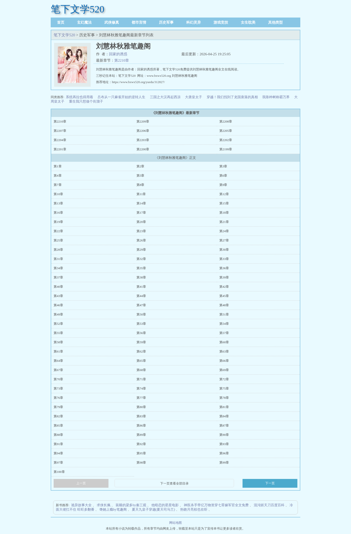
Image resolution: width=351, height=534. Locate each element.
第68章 (141, 370)
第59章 (141, 342)
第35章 (141, 268)
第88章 (58, 435)
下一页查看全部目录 (174, 483)
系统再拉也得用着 (79, 97)
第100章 (59, 472)
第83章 (141, 416)
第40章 (58, 286)
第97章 (58, 462)
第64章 (58, 360)
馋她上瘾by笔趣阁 (113, 509)
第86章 (141, 425)
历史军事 (166, 22)
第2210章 (121, 60)
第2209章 (142, 121)
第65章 (141, 360)
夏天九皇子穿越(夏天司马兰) (153, 509)
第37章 (58, 277)
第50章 (141, 314)
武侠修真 (111, 22)
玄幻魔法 (84, 22)
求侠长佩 (103, 505)
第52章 (58, 323)
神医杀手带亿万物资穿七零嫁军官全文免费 (216, 505)
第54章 (224, 323)
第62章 (141, 351)
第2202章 (225, 140)
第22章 (58, 231)
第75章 (224, 388)
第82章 (58, 416)
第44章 (141, 296)
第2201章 (60, 149)
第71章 (141, 379)
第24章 (224, 231)
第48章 (224, 305)
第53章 (141, 323)
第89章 (141, 435)
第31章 (58, 259)
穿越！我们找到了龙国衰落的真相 (232, 97)
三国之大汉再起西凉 (165, 97)
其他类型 (275, 22)
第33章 (224, 259)
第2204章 (60, 140)
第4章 (58, 175)
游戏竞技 (221, 22)
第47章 (141, 305)
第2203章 (142, 140)
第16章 (58, 212)
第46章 (58, 305)
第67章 (58, 370)
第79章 (58, 407)
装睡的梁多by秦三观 (131, 505)
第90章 (224, 435)
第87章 (224, 425)
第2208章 (225, 121)
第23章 (141, 231)
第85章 (58, 425)
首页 (60, 22)
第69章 (224, 370)
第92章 (141, 444)
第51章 (224, 314)
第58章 (58, 342)
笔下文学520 (77, 9)
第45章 (224, 296)
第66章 (224, 360)
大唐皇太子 (193, 97)
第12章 (224, 194)
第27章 (224, 240)
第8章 (140, 185)
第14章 (141, 203)
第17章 (141, 212)
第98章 (141, 462)
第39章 (224, 277)
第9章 (223, 185)
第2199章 (225, 149)
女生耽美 (248, 22)
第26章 (141, 240)
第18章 (224, 212)
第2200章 (142, 149)
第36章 (224, 268)
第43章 (58, 296)
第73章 (58, 388)
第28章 (58, 249)
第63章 (224, 351)
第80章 (141, 407)
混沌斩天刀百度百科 (269, 505)
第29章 (141, 249)
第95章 (141, 453)
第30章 (224, 249)
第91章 (58, 444)
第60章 (224, 342)
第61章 (58, 351)
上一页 (81, 483)
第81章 (224, 407)
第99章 (224, 462)
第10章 (58, 194)
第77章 (141, 398)
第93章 (224, 444)
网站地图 (175, 522)
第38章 (141, 277)
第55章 (58, 333)
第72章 (224, 379)
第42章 (224, 286)
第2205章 (225, 131)
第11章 (141, 194)
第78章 (224, 398)
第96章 (224, 453)
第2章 (140, 166)
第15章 (224, 203)
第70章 (58, 379)
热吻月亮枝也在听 (193, 509)
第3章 (223, 166)
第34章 (58, 268)
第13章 (58, 203)
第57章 (224, 333)
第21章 (224, 222)
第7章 (58, 185)
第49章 (58, 314)
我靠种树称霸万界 (276, 97)
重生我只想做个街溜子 (86, 101)
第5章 (140, 175)
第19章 (58, 222)
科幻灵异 (193, 22)
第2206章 (142, 131)
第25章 (58, 240)
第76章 (58, 398)
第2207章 (60, 131)
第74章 (141, 388)
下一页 (270, 483)
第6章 (223, 175)
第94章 (58, 453)
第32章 (141, 259)
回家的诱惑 (118, 54)
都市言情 (139, 22)
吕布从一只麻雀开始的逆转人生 (121, 97)
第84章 (224, 416)
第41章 (141, 286)
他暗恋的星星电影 (165, 505)
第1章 (58, 166)
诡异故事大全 (81, 505)
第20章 (141, 222)
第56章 (141, 333)
